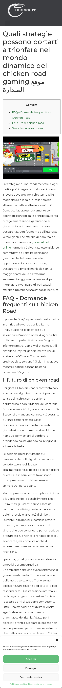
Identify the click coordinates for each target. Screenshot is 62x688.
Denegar (31, 668)
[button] (57, 640)
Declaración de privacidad (40, 684)
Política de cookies (18, 684)
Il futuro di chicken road (28, 123)
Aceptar (31, 659)
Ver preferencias (31, 677)
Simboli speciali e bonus (27, 128)
